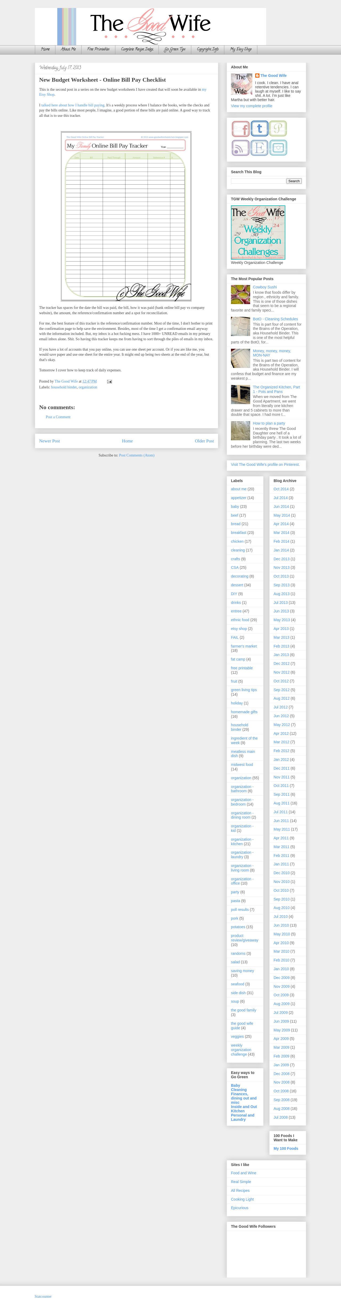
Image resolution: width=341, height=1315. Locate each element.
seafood (237, 984)
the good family (243, 1010)
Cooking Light (242, 1199)
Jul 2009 (281, 1012)
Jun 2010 (281, 925)
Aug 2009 (282, 1004)
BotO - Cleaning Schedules (275, 319)
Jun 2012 (281, 716)
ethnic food (240, 620)
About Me (68, 49)
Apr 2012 (281, 733)
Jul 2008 (281, 1117)
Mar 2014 (281, 532)
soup (235, 1001)
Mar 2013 (281, 637)
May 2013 (282, 620)
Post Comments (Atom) (137, 455)
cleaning (238, 550)
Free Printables (98, 49)
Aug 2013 (282, 594)
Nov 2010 (282, 882)
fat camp (238, 659)
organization (88, 387)
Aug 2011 (282, 803)
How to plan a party (269, 423)
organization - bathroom (242, 789)
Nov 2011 (282, 777)
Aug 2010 (282, 908)
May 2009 (282, 1030)
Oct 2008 (281, 1091)
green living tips (244, 690)
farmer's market (244, 646)
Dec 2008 (282, 1074)
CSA (235, 567)
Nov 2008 (282, 1082)
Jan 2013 (281, 655)
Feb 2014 (281, 541)
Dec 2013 (282, 559)
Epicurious (239, 1208)
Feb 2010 (281, 960)
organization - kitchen (242, 841)
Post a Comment (58, 417)
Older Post (204, 440)
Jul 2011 (281, 812)
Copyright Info (207, 49)
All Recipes (240, 1190)
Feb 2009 (281, 1056)
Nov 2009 (282, 986)
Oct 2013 (281, 576)
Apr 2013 (281, 629)
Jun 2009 (281, 1021)
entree (236, 611)
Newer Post (49, 440)
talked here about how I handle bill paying (72, 105)
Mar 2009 (281, 1047)
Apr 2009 (281, 1038)
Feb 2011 (281, 855)
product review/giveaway (244, 938)
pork (234, 918)
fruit (234, 681)
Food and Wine (243, 1173)
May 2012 (282, 725)
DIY (234, 594)
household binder (64, 387)
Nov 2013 (282, 567)
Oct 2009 (281, 995)
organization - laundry (242, 854)
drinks (236, 602)
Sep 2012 (282, 690)
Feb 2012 (281, 751)
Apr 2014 (281, 524)
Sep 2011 (282, 794)
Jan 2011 (281, 864)
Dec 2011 (282, 768)
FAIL (235, 637)
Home (45, 49)
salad (235, 962)
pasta (235, 901)
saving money (242, 971)
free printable (242, 668)
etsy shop (239, 629)
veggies (237, 1036)
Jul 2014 (281, 498)
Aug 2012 (282, 698)
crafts (235, 559)
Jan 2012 (281, 759)
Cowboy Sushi (265, 287)
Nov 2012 (282, 672)
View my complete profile (251, 106)
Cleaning (239, 1090)
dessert (237, 585)
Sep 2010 (282, 899)
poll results (240, 909)
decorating (239, 576)
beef (234, 515)
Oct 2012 (281, 681)
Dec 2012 (282, 663)
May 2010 (282, 934)
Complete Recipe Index (137, 49)
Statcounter (43, 1297)
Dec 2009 (282, 978)
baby (235, 506)
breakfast (238, 532)
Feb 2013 (281, 646)
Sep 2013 (282, 585)
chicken (237, 541)
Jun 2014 (281, 506)
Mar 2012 (281, 742)
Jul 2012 (281, 707)
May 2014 (282, 515)
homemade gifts (244, 712)
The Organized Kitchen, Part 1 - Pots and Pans (276, 389)
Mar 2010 (281, 951)
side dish (238, 993)
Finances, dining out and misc (244, 1098)
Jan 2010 (281, 969)
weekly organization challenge (241, 1049)
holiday (237, 703)
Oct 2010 (281, 890)
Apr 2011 (281, 838)
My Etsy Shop (240, 49)
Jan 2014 (281, 550)
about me (238, 489)
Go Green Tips (174, 49)
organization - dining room (242, 815)
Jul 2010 (281, 916)
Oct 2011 (281, 785)
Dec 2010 (282, 873)
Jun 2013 (281, 611)
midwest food (242, 764)
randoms (238, 953)
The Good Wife (274, 75)
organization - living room (242, 868)
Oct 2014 (281, 489)
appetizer (238, 498)
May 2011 (282, 829)
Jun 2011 (281, 821)
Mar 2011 (281, 847)
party (235, 892)
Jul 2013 (281, 602)
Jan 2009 (281, 1065)
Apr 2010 (281, 943)
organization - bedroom (242, 802)
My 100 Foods (286, 1148)
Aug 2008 (282, 1108)
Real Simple (241, 1182)
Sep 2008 (282, 1100)
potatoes (238, 927)
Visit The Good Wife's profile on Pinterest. (265, 464)
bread (236, 524)
